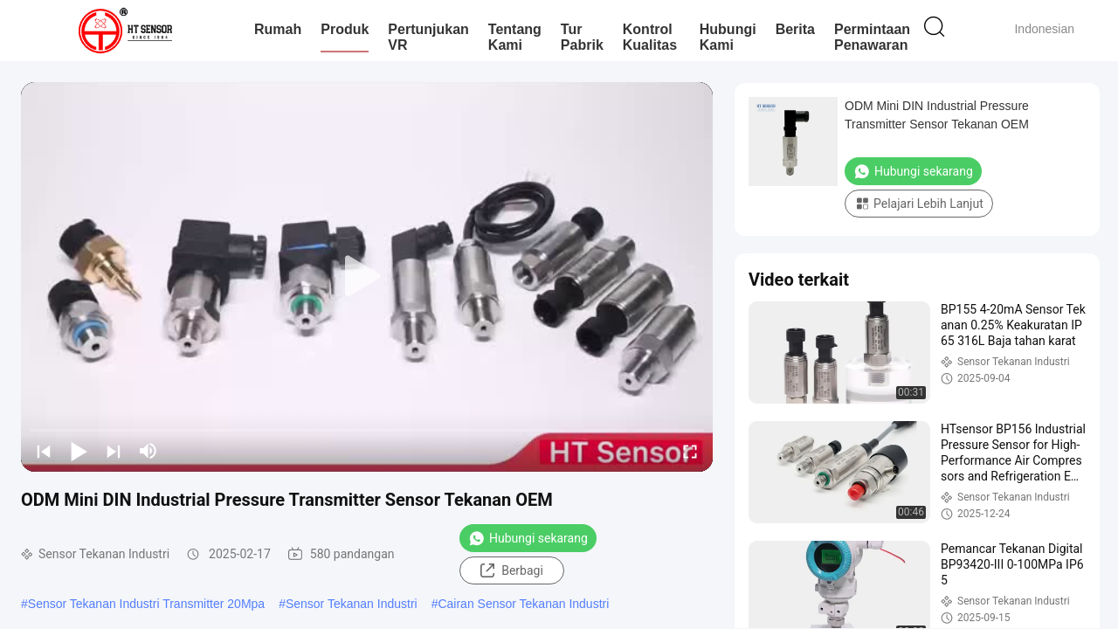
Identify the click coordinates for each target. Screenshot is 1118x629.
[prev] (43, 451)
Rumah (277, 29)
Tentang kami (515, 37)
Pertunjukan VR (428, 37)
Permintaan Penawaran (872, 37)
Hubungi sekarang (528, 538)
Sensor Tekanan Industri (352, 604)
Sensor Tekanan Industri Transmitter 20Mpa (146, 604)
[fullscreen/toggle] (690, 451)
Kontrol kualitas (650, 37)
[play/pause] (78, 451)
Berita (795, 29)
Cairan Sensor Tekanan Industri (523, 604)
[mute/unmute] (148, 451)
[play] (367, 277)
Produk (345, 29)
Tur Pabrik (582, 37)
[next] (113, 451)
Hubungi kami (728, 37)
